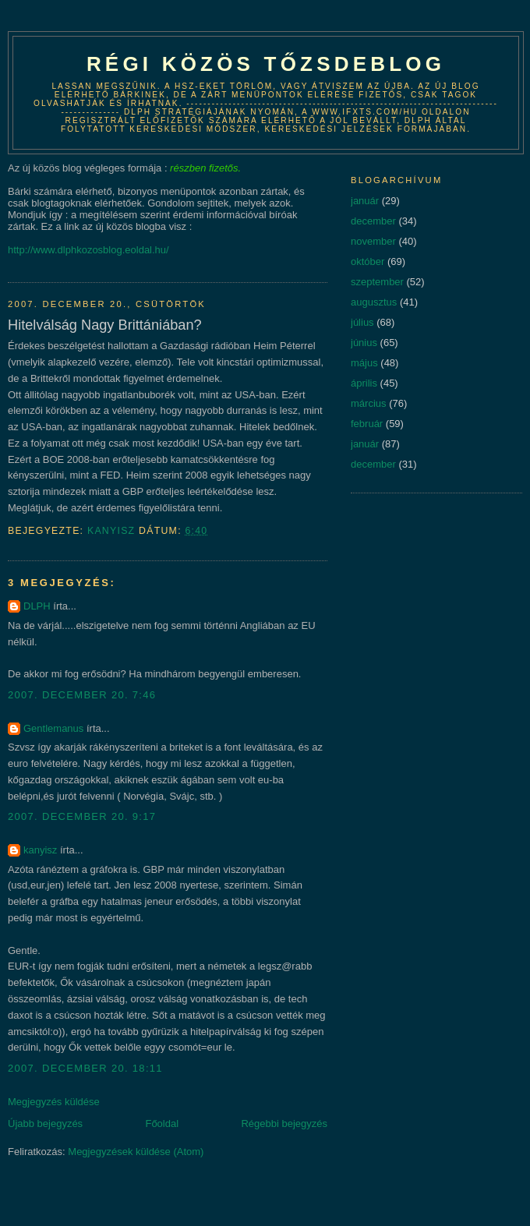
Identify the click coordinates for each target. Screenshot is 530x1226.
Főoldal (161, 1123)
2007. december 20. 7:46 (82, 695)
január (365, 201)
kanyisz (40, 850)
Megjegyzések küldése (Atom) (135, 1151)
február (367, 423)
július (362, 322)
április (364, 383)
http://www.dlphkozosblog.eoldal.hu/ (88, 250)
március (369, 403)
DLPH (37, 606)
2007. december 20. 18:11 (85, 1068)
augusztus (374, 302)
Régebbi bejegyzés (284, 1123)
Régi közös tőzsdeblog (266, 64)
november (373, 241)
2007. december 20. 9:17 (82, 816)
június (364, 342)
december (373, 221)
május (364, 363)
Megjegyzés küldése (54, 1102)
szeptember (377, 282)
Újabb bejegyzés (45, 1123)
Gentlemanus (53, 728)
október (367, 261)
